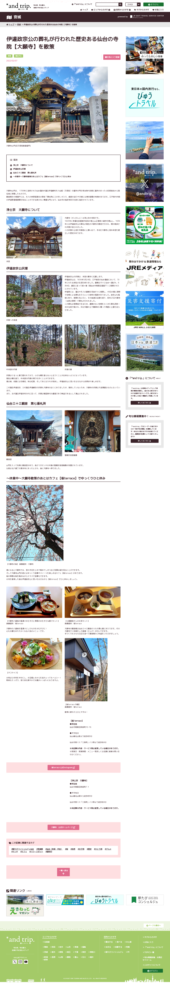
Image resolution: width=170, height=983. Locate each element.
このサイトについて (152, 966)
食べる (119, 943)
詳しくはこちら (144, 407)
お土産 (128, 943)
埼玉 (69, 953)
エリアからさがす (99, 12)
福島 (84, 948)
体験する (118, 948)
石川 (84, 958)
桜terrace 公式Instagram (63, 771)
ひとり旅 (98, 853)
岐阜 (46, 960)
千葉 (76, 953)
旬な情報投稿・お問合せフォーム (152, 959)
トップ (84, 12)
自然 (73, 853)
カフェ (24, 855)
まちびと (153, 7)
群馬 (61, 953)
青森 (46, 948)
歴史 (89, 853)
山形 (69, 948)
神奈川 (92, 953)
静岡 (69, 958)
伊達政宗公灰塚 (19, 173)
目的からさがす (121, 12)
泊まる (108, 948)
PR (128, 953)
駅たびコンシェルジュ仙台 (23, 853)
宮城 (19, 28)
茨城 (46, 953)
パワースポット (37, 855)
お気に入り (158, 12)
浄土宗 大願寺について (23, 169)
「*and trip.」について (82, 6)
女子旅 (81, 853)
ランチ (15, 855)
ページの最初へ (153, 926)
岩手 (61, 948)
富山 (76, 958)
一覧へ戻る (63, 874)
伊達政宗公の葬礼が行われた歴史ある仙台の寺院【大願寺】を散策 (50, 28)
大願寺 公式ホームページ (63, 831)
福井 (91, 958)
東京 (84, 953)
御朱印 (49, 855)
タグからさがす (141, 12)
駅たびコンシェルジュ (114, 953)
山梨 (61, 958)
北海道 (46, 943)
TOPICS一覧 (149, 953)
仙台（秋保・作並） (55, 853)
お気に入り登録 (112, 61)
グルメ (108, 853)
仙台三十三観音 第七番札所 (24, 177)
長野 (53, 958)
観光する (109, 943)
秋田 (53, 948)
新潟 (46, 958)
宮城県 (40, 853)
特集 (128, 948)
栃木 (53, 953)
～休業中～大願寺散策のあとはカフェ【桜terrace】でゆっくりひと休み (42, 180)
